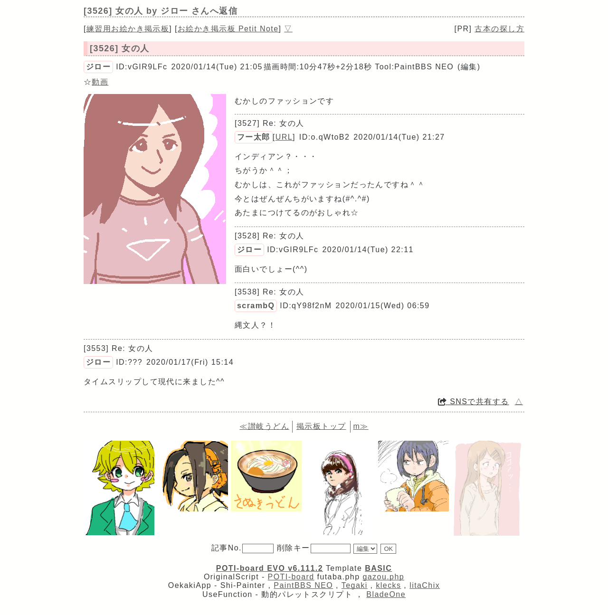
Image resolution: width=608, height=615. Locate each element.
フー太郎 (253, 137)
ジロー (98, 67)
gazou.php (383, 577)
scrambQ (256, 306)
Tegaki (355, 585)
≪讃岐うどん (264, 426)
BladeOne (386, 594)
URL (284, 137)
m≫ (360, 426)
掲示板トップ (321, 426)
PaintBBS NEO (303, 585)
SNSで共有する (473, 401)
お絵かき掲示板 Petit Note (228, 29)
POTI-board (291, 577)
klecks (388, 585)
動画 (100, 82)
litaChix (424, 585)
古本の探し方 (499, 29)
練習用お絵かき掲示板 (127, 29)
